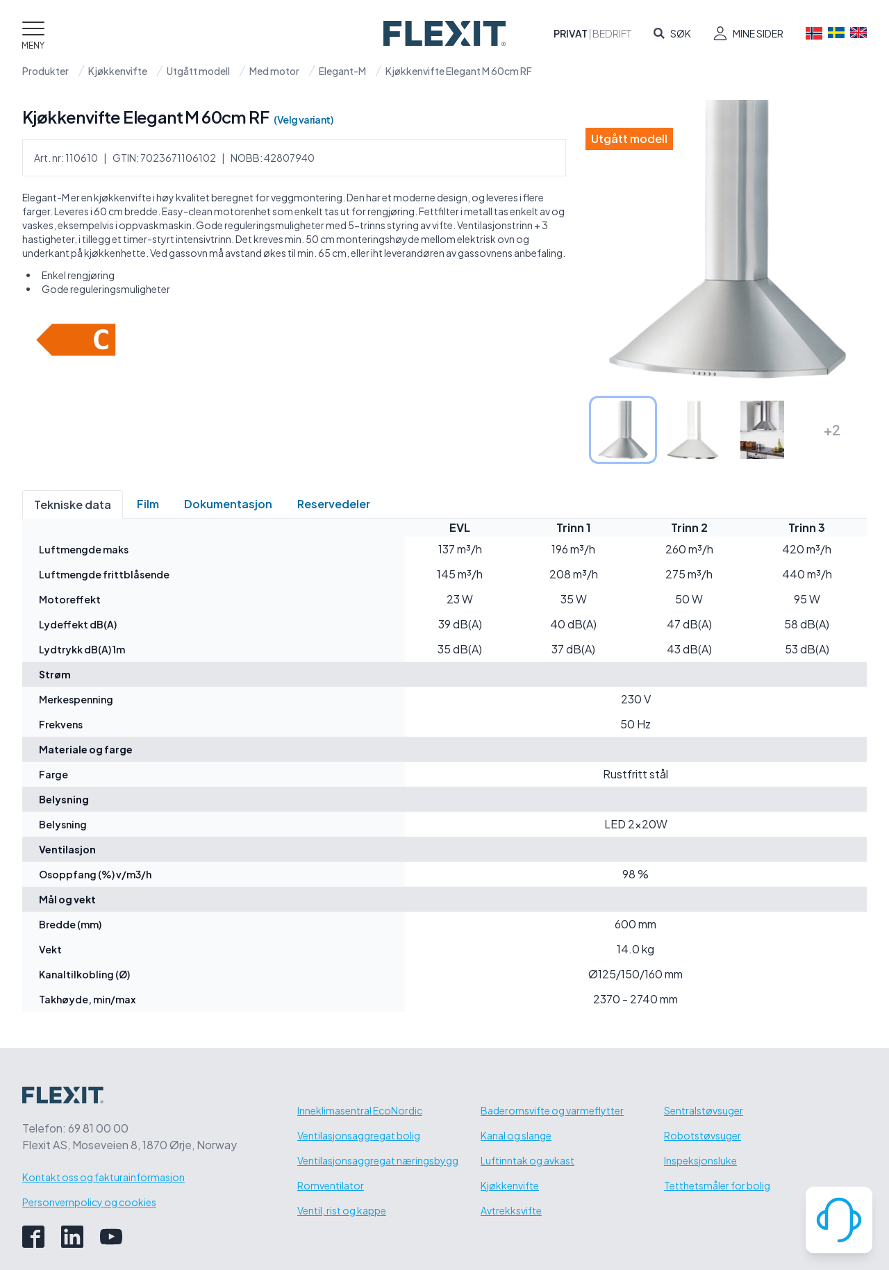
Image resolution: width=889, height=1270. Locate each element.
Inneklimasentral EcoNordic (359, 1110)
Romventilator (330, 1185)
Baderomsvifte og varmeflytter (552, 1110)
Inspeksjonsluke (700, 1160)
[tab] (623, 430)
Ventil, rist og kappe (341, 1210)
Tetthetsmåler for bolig (717, 1185)
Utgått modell (198, 71)
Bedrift (611, 33)
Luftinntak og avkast (527, 1160)
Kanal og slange (516, 1135)
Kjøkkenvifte (117, 71)
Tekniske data (72, 504)
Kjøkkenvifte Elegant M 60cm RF (458, 71)
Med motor (274, 71)
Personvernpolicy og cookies (89, 1202)
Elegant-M (342, 71)
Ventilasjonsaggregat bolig (358, 1135)
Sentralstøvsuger (703, 1110)
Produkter (45, 71)
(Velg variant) (303, 119)
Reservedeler (333, 503)
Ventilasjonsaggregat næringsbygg (377, 1160)
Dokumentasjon (228, 503)
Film (148, 503)
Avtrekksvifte (511, 1210)
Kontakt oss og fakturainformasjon (103, 1177)
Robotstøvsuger (702, 1135)
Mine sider (758, 33)
